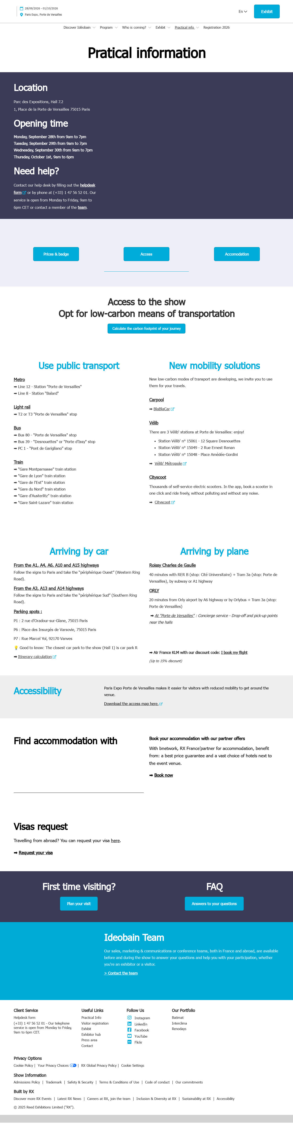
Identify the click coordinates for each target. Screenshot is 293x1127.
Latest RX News (69, 1103)
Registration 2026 (216, 31)
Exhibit (161, 31)
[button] (267, 16)
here (115, 844)
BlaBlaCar (162, 413)
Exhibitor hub (91, 1038)
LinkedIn (137, 1028)
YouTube (137, 1040)
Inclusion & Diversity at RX (156, 1103)
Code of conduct (158, 1086)
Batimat (178, 1022)
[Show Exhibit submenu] (169, 31)
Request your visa (36, 857)
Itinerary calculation (35, 660)
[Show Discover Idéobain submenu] (94, 31)
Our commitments (189, 1086)
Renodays (179, 1033)
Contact (87, 1050)
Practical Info (91, 1022)
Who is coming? (134, 31)
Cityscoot (162, 506)
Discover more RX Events (33, 1103)
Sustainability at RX (197, 1103)
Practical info (185, 31)
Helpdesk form (24, 1022)
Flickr (134, 1046)
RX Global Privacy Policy (99, 1070)
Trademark (54, 1086)
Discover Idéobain (78, 31)
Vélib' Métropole (168, 467)
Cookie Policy (23, 1070)
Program (107, 31)
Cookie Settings (132, 1070)
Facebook (138, 1034)
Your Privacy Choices (57, 1070)
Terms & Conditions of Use (119, 1086)
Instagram (138, 1022)
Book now (163, 779)
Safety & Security (81, 1086)
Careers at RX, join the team (109, 1103)
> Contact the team (121, 977)
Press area (89, 1044)
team (82, 211)
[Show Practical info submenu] (197, 31)
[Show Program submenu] (116, 31)
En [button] (243, 15)
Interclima (179, 1027)
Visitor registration (95, 1027)
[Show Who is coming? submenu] (149, 31)
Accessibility (225, 1103)
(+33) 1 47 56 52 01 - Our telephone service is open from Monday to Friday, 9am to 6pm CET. (43, 1032)
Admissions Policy (27, 1086)
